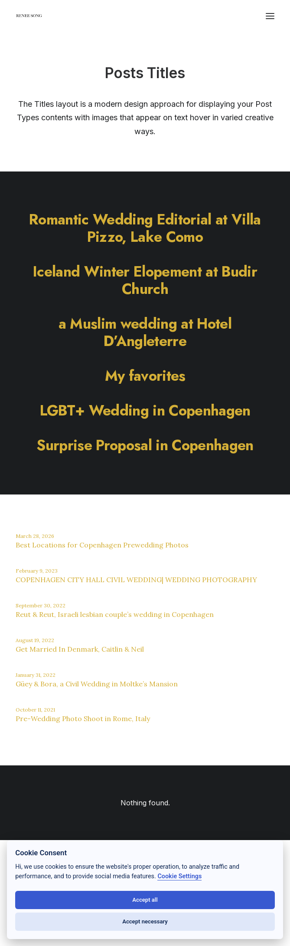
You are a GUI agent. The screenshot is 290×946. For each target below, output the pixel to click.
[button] (270, 16)
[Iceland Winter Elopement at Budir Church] (145, 280)
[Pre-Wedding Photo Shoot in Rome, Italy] (145, 715)
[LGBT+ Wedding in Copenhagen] (145, 410)
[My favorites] (145, 375)
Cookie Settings (179, 876)
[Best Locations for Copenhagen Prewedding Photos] (145, 542)
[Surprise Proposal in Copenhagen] (145, 445)
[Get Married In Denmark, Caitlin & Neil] (145, 646)
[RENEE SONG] (29, 16)
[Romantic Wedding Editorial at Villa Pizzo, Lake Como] (145, 228)
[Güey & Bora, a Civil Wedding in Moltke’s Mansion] (145, 681)
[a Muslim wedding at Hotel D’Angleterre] (145, 332)
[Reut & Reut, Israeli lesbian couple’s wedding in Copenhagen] (145, 611)
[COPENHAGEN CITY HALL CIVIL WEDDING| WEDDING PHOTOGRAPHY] (145, 576)
